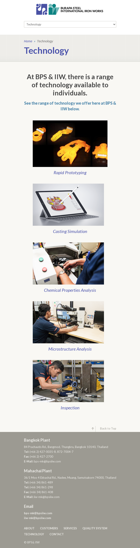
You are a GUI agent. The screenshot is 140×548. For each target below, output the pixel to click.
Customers (49, 528)
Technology (34, 534)
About (29, 528)
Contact (56, 534)
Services (70, 528)
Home (28, 41)
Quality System (94, 528)
